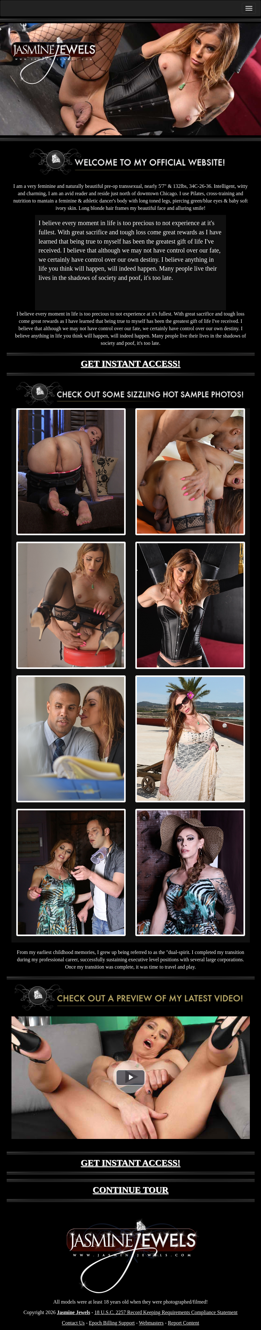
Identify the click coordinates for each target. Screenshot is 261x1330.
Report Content (183, 1323)
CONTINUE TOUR (130, 1190)
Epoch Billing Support (112, 1323)
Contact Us (73, 1323)
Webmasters (151, 1323)
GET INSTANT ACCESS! (130, 363)
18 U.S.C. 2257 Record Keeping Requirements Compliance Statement (165, 1312)
